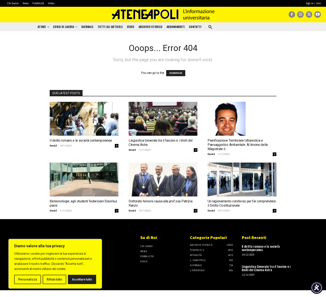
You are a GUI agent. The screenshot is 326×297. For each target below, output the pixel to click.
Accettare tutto (82, 279)
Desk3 (53, 145)
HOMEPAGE (175, 73)
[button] (210, 27)
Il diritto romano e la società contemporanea (81, 140)
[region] (55, 264)
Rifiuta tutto (54, 279)
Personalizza (27, 279)
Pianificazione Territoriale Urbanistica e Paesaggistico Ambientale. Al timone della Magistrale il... (238, 144)
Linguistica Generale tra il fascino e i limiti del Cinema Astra (266, 268)
